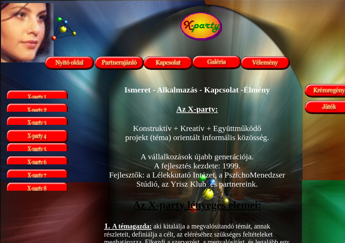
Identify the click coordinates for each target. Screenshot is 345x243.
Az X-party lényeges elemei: (197, 205)
